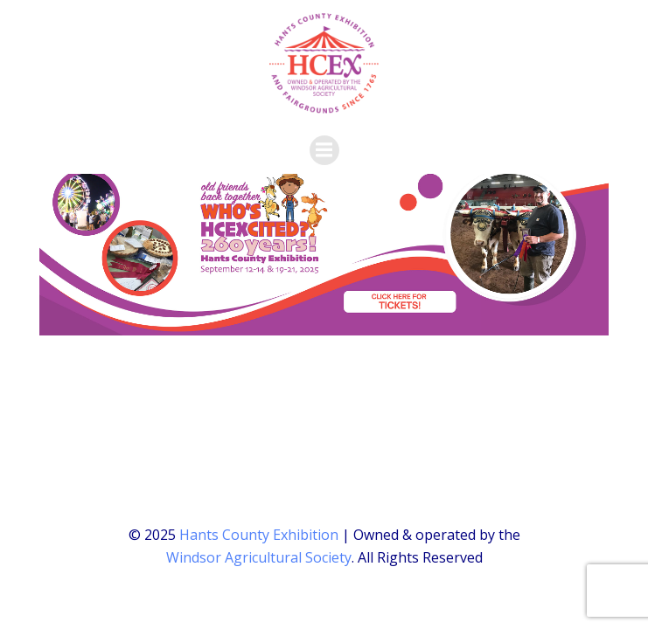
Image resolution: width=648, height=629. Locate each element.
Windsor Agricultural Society (259, 557)
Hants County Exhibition (258, 534)
